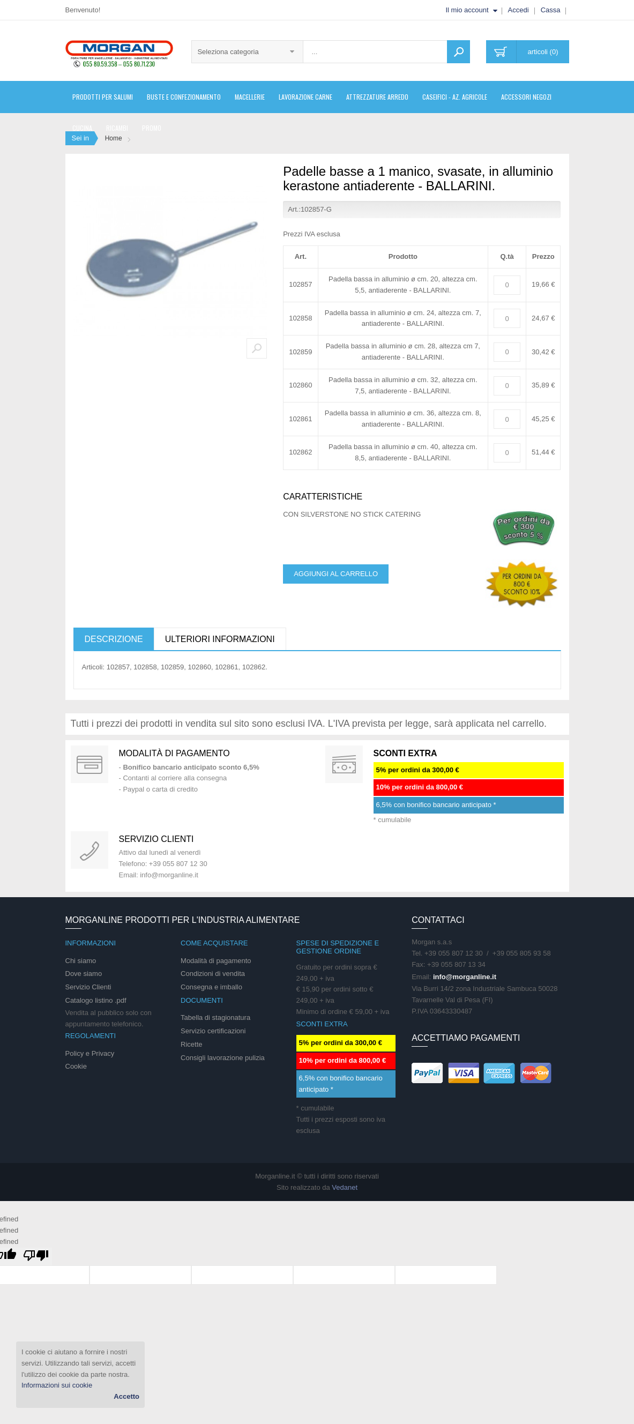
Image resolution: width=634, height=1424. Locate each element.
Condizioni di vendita (213, 974)
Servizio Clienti (88, 987)
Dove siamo (83, 974)
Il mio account (466, 10)
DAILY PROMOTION (344, 764)
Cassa (551, 10)
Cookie (76, 1066)
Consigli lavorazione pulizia (223, 1058)
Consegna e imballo (211, 987)
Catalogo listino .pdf (95, 1000)
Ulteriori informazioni (220, 639)
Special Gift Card (89, 764)
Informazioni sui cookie (56, 1385)
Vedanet (344, 1187)
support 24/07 (89, 850)
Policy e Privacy (90, 1053)
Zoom (257, 348)
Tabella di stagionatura (215, 1017)
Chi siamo (80, 961)
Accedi (518, 10)
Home (113, 138)
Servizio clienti (156, 839)
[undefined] (36, 1256)
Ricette (191, 1044)
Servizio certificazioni (213, 1031)
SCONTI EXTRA (405, 753)
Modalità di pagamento (174, 753)
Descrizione (114, 639)
